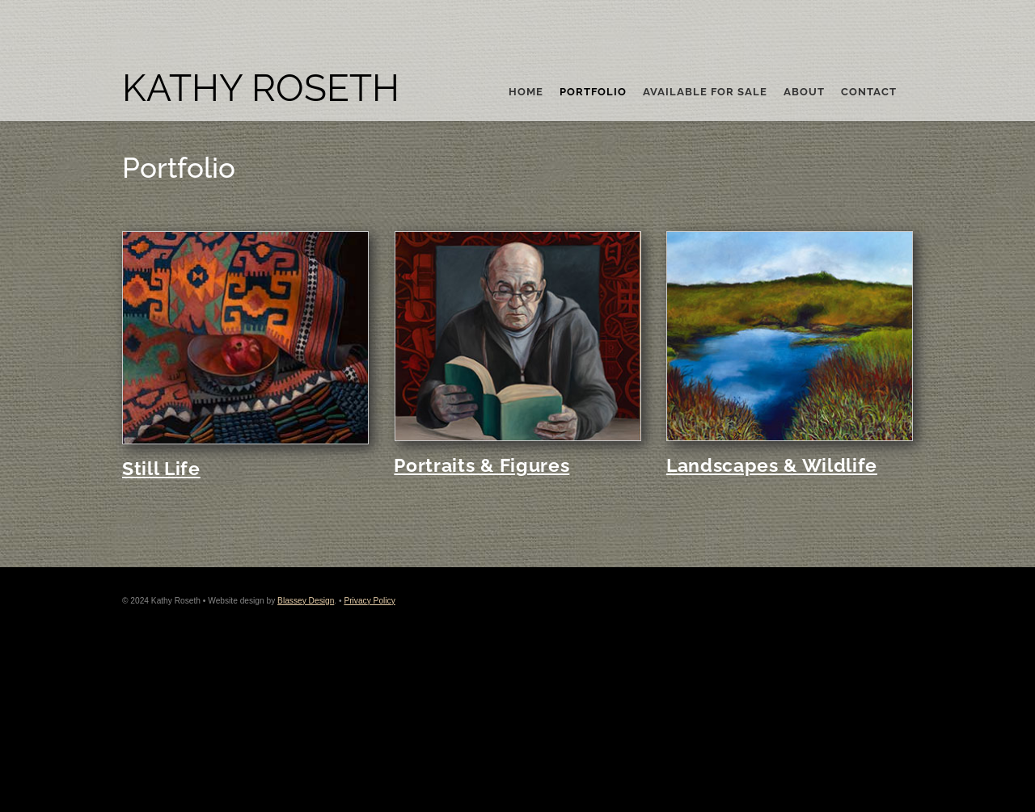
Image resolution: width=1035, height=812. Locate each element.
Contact (869, 92)
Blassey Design (305, 600)
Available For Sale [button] (705, 92)
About (804, 92)
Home (526, 92)
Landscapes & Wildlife (771, 465)
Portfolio (593, 92)
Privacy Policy (369, 600)
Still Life (161, 468)
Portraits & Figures (481, 465)
